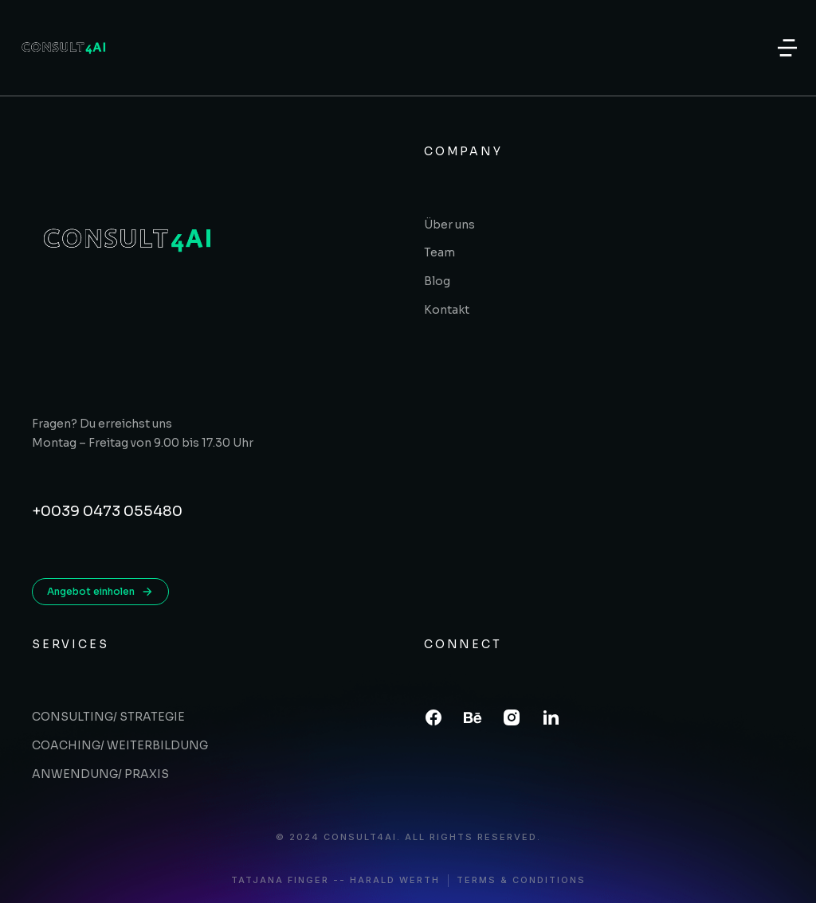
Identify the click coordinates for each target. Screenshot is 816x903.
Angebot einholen (100, 591)
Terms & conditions (521, 880)
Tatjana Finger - (285, 880)
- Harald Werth (389, 880)
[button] (787, 48)
